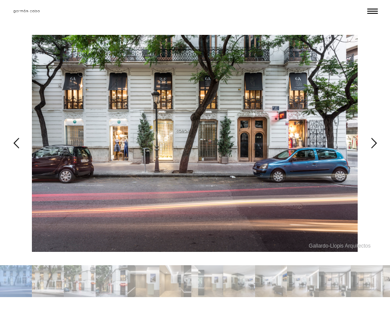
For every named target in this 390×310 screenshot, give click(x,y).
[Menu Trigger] (372, 11)
